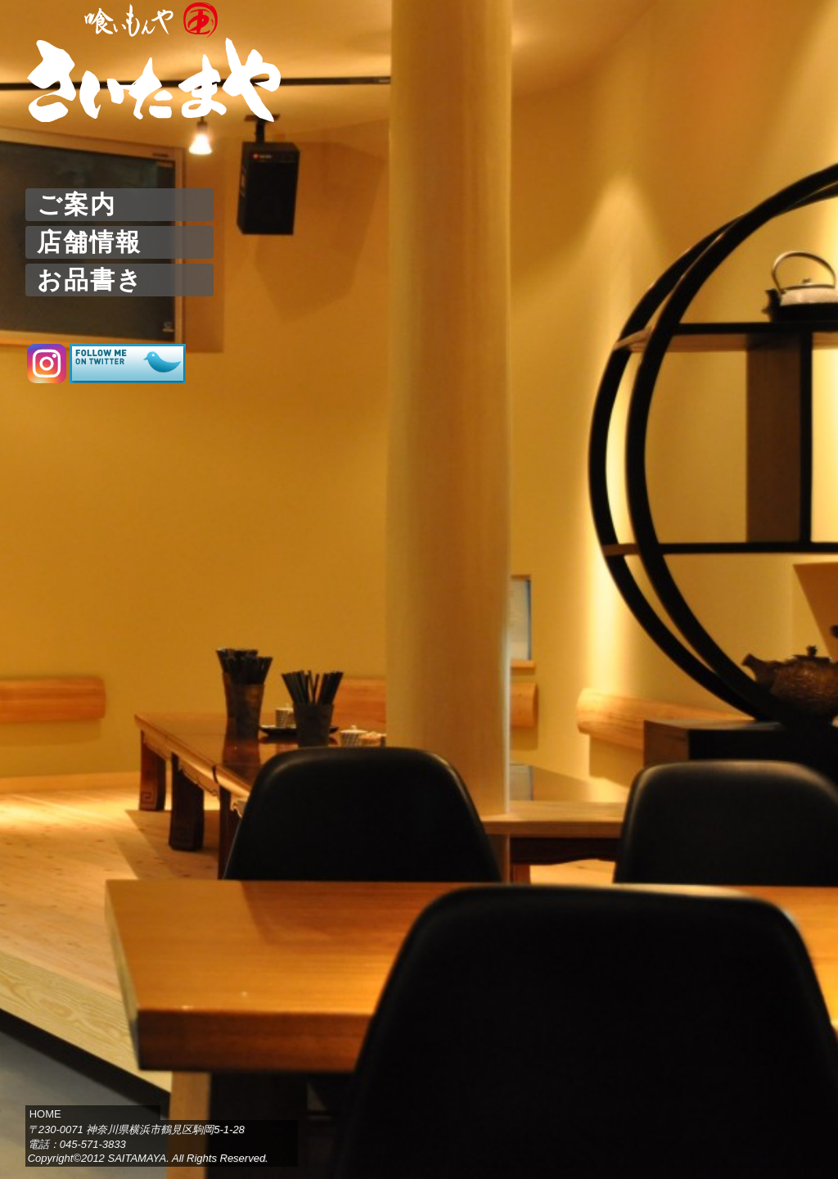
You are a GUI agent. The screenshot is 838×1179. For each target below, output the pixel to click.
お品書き (90, 279)
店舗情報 (89, 241)
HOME (45, 1114)
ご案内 (76, 204)
